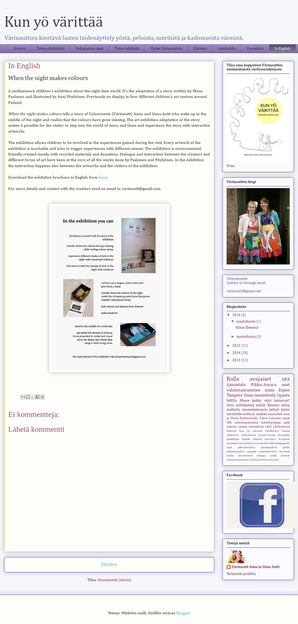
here (103, 178)
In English (282, 48)
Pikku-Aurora (263, 385)
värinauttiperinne (237, 459)
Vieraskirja (255, 48)
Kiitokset (200, 48)
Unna (248, 395)
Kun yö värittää (53, 22)
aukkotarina (248, 435)
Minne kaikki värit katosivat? (265, 400)
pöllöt (286, 447)
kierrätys (270, 439)
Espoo (284, 390)
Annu (269, 390)
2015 (236, 345)
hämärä (257, 439)
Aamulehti (275, 414)
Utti (229, 422)
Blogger (183, 613)
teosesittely (265, 395)
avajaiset (260, 379)
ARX (286, 379)
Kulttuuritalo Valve (253, 418)
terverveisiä (245, 455)
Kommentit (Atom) (114, 580)
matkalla (233, 409)
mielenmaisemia (246, 422)
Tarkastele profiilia (241, 574)
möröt (260, 405)
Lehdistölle (227, 48)
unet (286, 385)
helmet (246, 439)
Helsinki (232, 430)
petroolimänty (246, 447)
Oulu (230, 405)
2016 (236, 315)
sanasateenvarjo (254, 409)
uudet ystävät (280, 455)
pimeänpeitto (269, 447)
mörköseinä (245, 405)
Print (231, 166)
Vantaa (286, 430)
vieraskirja (256, 426)
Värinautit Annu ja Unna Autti (256, 567)
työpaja (261, 455)
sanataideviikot (267, 451)
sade (286, 422)
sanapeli (251, 451)
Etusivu (19, 48)
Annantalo (236, 385)
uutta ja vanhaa (255, 414)
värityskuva (281, 426)
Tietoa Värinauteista (166, 48)
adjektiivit (233, 435)
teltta (232, 400)
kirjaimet (284, 439)
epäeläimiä (233, 439)
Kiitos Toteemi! (247, 327)
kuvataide (245, 443)
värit (268, 426)
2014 (236, 353)
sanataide (234, 414)
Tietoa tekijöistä (127, 48)
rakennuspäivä (235, 451)
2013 (236, 360)
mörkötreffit (266, 443)
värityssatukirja (258, 459)
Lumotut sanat (279, 418)
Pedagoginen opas (90, 48)
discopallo (283, 435)
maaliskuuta (246, 321)
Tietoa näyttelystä (50, 48)
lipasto (283, 395)
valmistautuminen (243, 390)
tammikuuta (246, 336)
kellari (274, 409)
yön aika (273, 459)
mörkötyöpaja (271, 422)
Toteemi (273, 405)
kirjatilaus (233, 443)
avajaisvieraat (266, 435)
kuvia (255, 443)
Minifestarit (272, 430)
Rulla (233, 379)
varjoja (242, 426)
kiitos (285, 405)
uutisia (231, 426)
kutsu (285, 409)
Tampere (235, 395)
